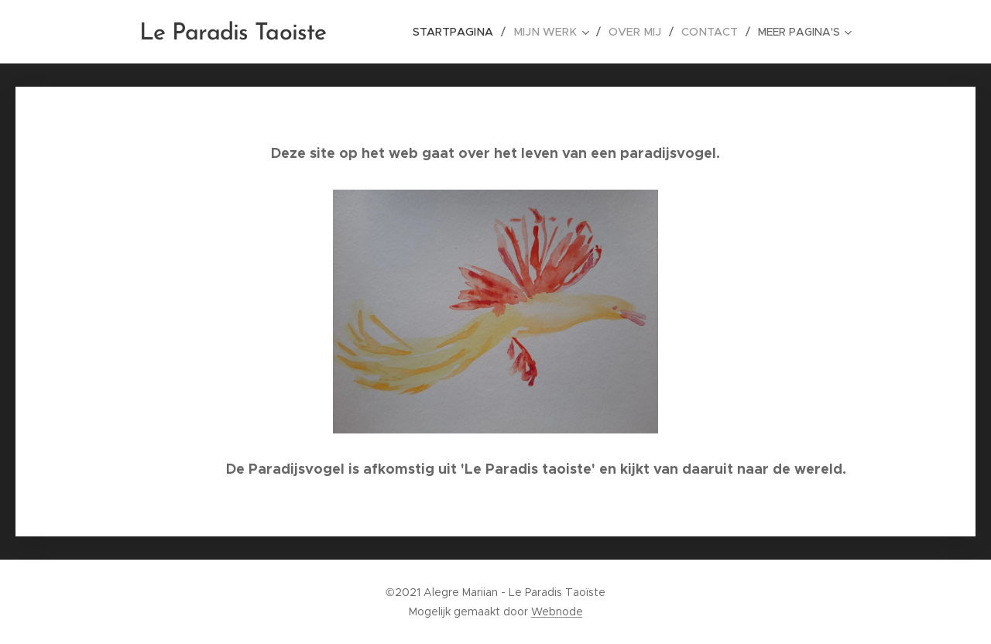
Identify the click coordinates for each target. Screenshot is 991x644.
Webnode (557, 611)
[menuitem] (465, 31)
